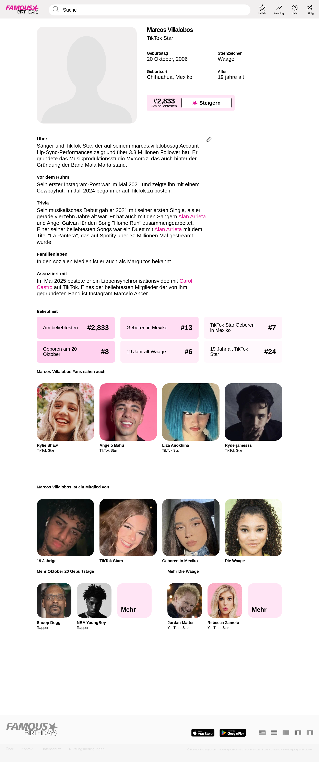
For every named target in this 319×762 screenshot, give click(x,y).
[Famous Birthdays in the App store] (203, 733)
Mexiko (184, 77)
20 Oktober (160, 59)
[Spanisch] (274, 732)
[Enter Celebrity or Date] (150, 9)
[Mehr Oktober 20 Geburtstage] (134, 600)
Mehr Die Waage (183, 571)
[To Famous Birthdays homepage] (22, 9)
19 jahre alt (231, 77)
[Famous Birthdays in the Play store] (233, 733)
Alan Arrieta (192, 216)
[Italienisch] (310, 732)
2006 (182, 59)
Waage (226, 59)
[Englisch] (262, 732)
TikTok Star (160, 38)
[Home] (81, 729)
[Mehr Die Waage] (265, 600)
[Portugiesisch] (286, 732)
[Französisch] (298, 732)
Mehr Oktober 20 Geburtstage (65, 571)
